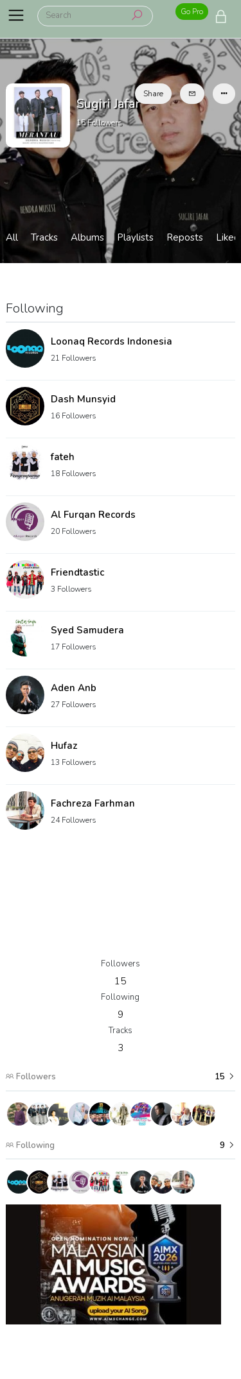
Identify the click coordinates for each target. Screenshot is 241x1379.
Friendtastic (77, 572)
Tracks (44, 237)
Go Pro (192, 11)
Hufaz (64, 745)
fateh (63, 456)
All (12, 237)
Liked (228, 237)
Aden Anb (73, 687)
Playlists (135, 237)
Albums (87, 237)
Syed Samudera (87, 630)
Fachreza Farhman (93, 803)
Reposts (184, 237)
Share (153, 94)
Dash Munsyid (83, 399)
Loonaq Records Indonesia (111, 341)
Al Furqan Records (93, 514)
